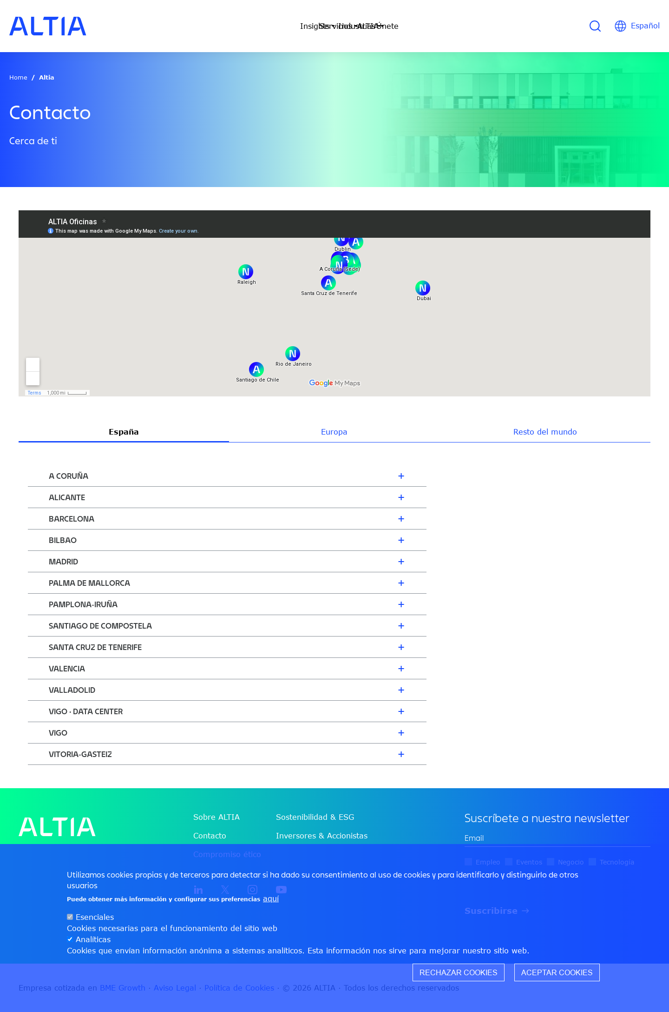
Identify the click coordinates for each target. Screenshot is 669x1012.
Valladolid (72, 689)
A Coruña (68, 475)
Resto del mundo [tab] (545, 432)
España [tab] (124, 432)
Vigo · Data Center (86, 711)
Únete (448, 26)
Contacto (209, 835)
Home (18, 77)
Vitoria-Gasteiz (80, 754)
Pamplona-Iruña (83, 604)
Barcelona (71, 518)
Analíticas (93, 939)
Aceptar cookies (557, 972)
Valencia (67, 668)
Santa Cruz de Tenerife (95, 647)
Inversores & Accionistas (321, 835)
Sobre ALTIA (216, 817)
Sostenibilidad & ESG (315, 817)
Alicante (67, 497)
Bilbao (63, 540)
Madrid (63, 561)
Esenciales (95, 917)
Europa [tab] (334, 432)
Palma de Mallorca (89, 582)
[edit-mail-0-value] (557, 838)
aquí (271, 898)
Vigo (58, 732)
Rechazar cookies (459, 972)
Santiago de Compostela (100, 625)
